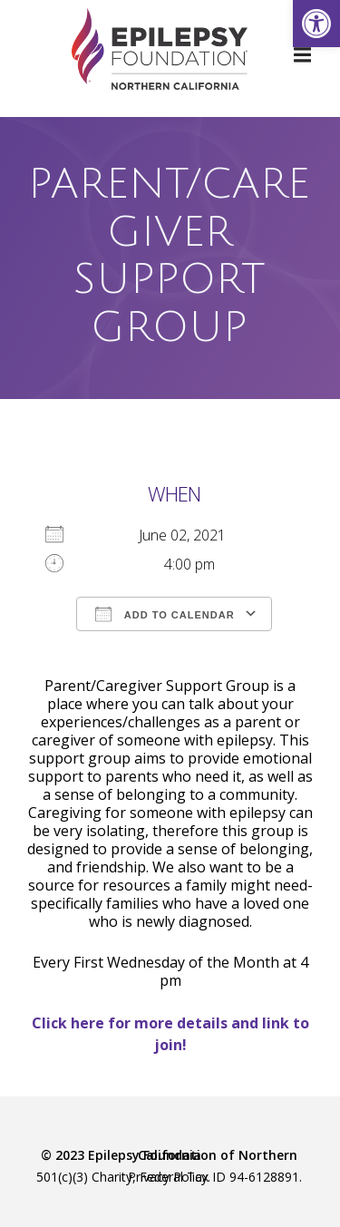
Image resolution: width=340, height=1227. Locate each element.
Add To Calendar (164, 614)
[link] (316, 23)
